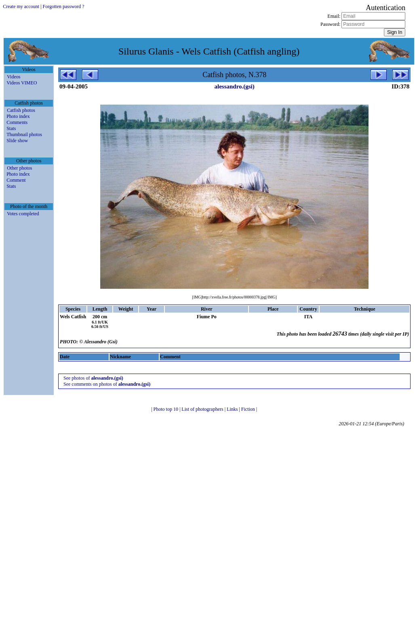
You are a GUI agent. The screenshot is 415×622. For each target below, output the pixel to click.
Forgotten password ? (63, 6)
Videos (13, 77)
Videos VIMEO (21, 83)
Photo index (18, 116)
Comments (16, 122)
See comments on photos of (106, 384)
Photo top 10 (166, 409)
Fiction (248, 409)
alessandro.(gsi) (234, 86)
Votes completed (23, 213)
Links (233, 409)
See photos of (93, 378)
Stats (11, 128)
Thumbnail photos (24, 134)
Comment (15, 180)
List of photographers (202, 409)
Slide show (17, 140)
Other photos (19, 168)
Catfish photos (21, 110)
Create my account (21, 6)
